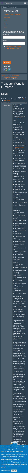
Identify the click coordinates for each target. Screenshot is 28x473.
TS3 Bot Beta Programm (13, 75)
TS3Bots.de (8, 3)
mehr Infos (3, 467)
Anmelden (7, 62)
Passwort (5, 40)
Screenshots (7, 17)
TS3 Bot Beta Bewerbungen (10, 77)
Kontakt (6, 24)
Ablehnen (14, 470)
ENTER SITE (19, 118)
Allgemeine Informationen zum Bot (12, 14)
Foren (5, 20)
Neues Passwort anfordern (12, 48)
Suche (5, 27)
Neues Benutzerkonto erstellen (13, 46)
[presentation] (9, 55)
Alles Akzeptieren (5, 470)
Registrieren (7, 100)
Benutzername (6, 34)
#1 (25, 103)
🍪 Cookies (14, 443)
